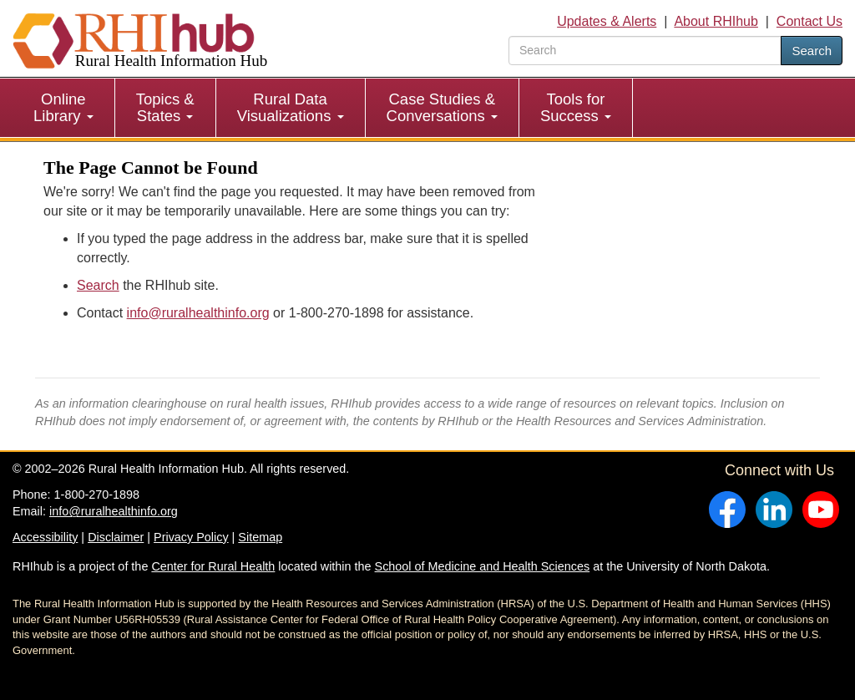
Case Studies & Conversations (442, 107)
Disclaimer (116, 537)
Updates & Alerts (606, 21)
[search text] (645, 50)
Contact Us (809, 21)
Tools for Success (575, 107)
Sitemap (260, 537)
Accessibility (45, 537)
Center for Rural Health (213, 566)
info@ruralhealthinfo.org (198, 313)
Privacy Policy (191, 537)
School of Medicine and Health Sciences (482, 566)
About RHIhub (716, 21)
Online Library (63, 107)
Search (812, 50)
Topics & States (165, 107)
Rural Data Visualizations (290, 107)
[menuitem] (64, 108)
